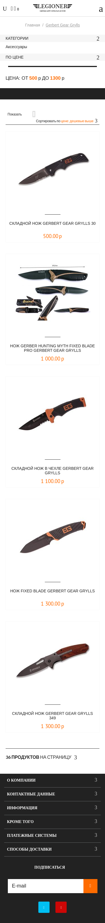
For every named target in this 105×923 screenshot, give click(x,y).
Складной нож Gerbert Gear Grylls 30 (52, 223)
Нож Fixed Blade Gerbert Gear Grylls (52, 591)
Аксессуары (16, 47)
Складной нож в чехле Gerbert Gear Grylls (52, 470)
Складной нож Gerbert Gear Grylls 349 (52, 715)
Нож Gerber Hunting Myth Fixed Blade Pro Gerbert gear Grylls (52, 348)
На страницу (41, 757)
